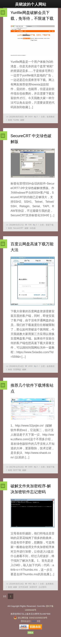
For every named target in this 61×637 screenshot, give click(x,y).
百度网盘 (17, 369)
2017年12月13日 (16, 467)
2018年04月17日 (16, 225)
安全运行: (26, 621)
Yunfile (16, 120)
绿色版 (33, 228)
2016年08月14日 (16, 584)
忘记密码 (42, 587)
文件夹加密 (23, 587)
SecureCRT (18, 228)
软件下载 (17, 470)
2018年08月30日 (16, 117)
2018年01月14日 (16, 366)
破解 (22, 120)
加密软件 (33, 587)
